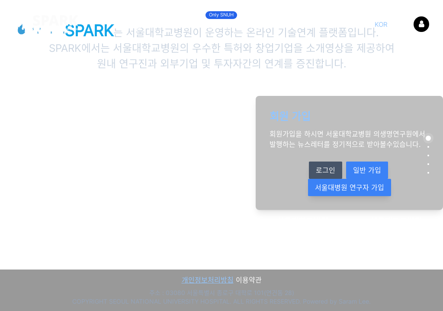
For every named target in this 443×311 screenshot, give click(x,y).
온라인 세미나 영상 (237, 23)
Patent (174, 25)
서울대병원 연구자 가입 (349, 187)
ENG (401, 24)
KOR (381, 24)
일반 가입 (367, 170)
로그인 (325, 170)
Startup (127, 25)
